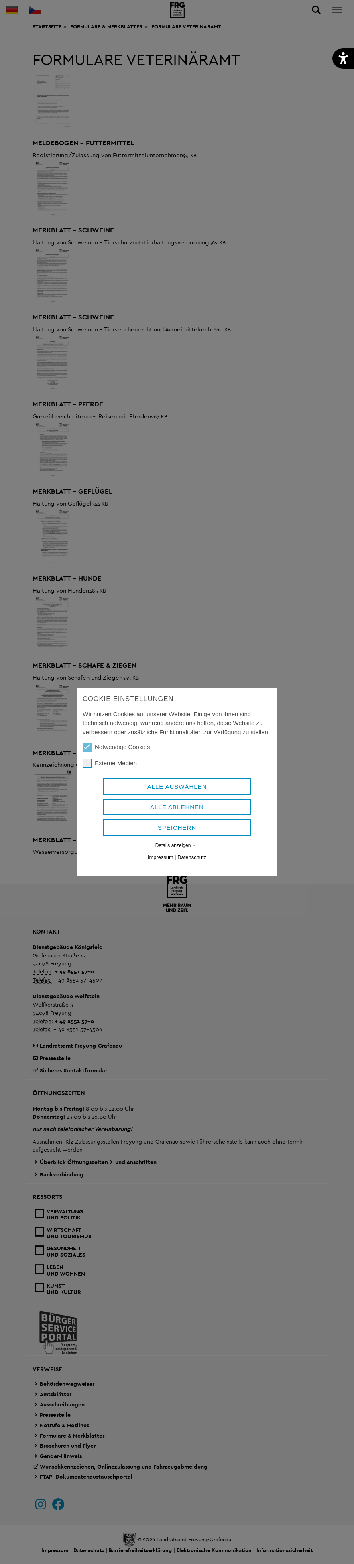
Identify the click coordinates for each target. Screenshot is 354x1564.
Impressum (160, 857)
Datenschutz (191, 857)
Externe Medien (110, 763)
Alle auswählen (177, 786)
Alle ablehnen (177, 807)
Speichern (177, 827)
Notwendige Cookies (116, 747)
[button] (343, 58)
